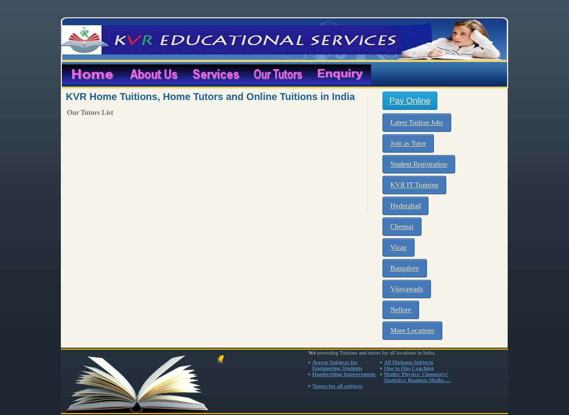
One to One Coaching (409, 368)
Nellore (400, 309)
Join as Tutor (408, 143)
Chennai (402, 226)
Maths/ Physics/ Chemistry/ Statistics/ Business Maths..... (417, 377)
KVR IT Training (414, 185)
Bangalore (404, 268)
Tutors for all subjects (337, 386)
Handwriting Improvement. (344, 374)
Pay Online (409, 100)
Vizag (398, 247)
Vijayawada (406, 289)
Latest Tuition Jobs (416, 122)
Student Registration (418, 164)
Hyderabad (405, 205)
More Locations (412, 330)
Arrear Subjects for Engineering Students (337, 365)
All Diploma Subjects (408, 362)
